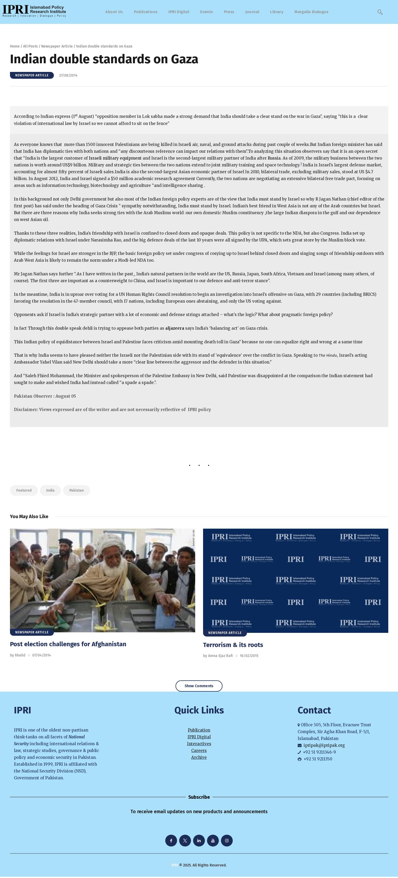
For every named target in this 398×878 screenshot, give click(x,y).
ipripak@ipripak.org (324, 746)
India (50, 490)
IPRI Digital (199, 738)
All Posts (30, 46)
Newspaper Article (57, 46)
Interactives (199, 745)
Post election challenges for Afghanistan (68, 644)
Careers (199, 752)
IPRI (175, 867)
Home (15, 46)
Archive (199, 758)
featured (24, 490)
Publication (199, 731)
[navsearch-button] (380, 12)
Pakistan (76, 490)
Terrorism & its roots (233, 645)
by (17, 655)
